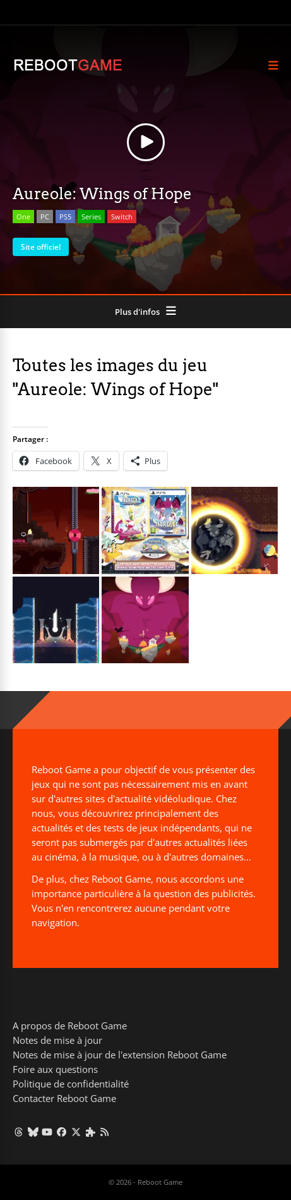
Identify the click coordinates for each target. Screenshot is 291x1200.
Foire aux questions (55, 1069)
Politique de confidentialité (71, 1083)
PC (44, 216)
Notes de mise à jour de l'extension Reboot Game (120, 1054)
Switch (122, 216)
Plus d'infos (137, 311)
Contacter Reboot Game (64, 1098)
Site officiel (41, 247)
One (23, 216)
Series (91, 216)
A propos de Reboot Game (70, 1025)
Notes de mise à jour (57, 1040)
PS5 (65, 216)
